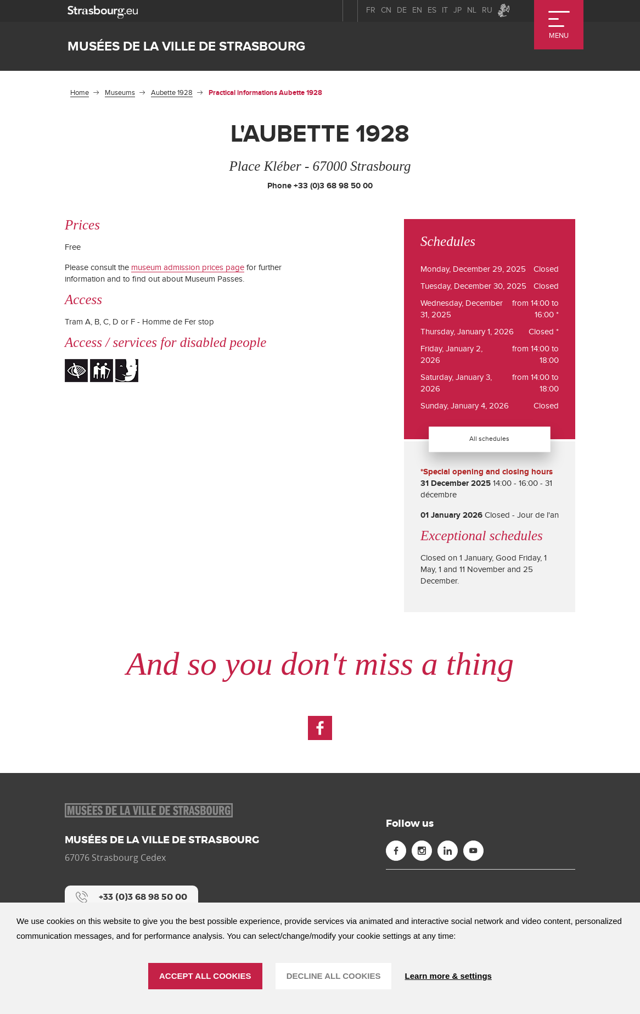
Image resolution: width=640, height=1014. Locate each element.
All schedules (490, 439)
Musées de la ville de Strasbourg (186, 46)
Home (79, 92)
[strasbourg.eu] (103, 10)
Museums (120, 92)
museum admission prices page (187, 267)
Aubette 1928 (172, 92)
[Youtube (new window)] (473, 851)
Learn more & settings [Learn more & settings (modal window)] (448, 976)
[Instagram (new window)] (422, 851)
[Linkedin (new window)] (447, 851)
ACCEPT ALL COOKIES (205, 976)
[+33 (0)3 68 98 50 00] (131, 897)
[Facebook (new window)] (320, 728)
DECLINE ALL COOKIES (334, 976)
